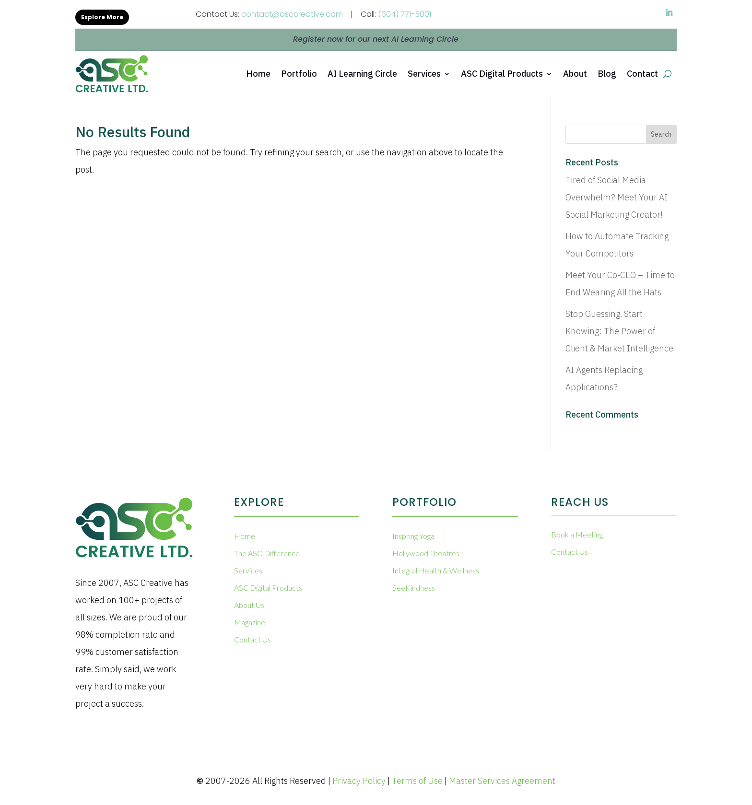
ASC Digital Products (502, 73)
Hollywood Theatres (425, 553)
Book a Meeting (577, 534)
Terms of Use (417, 780)
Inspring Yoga (413, 535)
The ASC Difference (267, 553)
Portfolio (299, 73)
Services (424, 73)
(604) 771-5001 (404, 14)
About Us (249, 604)
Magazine (249, 622)
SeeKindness (413, 587)
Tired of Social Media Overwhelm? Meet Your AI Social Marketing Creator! (616, 197)
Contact (642, 73)
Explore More (102, 17)
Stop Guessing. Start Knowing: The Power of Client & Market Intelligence (619, 331)
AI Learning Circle (362, 73)
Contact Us (252, 639)
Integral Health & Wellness (435, 570)
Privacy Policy (359, 780)
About (575, 73)
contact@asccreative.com (292, 14)
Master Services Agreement (502, 780)
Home (258, 73)
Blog (607, 73)
